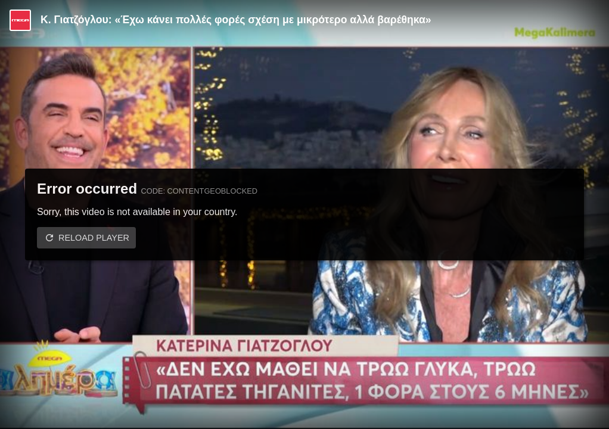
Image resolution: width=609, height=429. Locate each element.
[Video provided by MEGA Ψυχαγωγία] (20, 20)
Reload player (93, 238)
